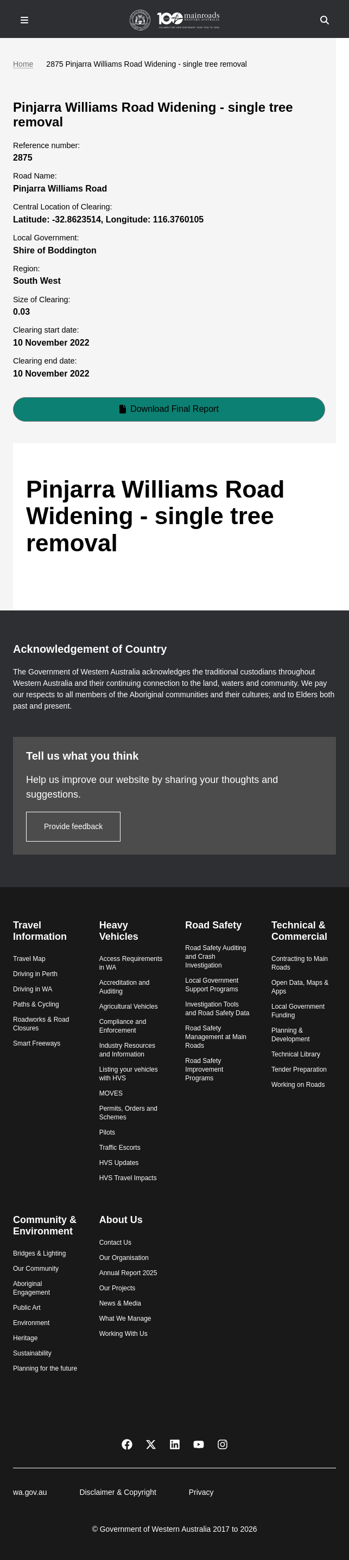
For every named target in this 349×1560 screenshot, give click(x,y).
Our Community (36, 1268)
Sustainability (32, 1353)
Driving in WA (32, 989)
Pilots (107, 1132)
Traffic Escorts (120, 1147)
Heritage (25, 1338)
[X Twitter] (150, 1443)
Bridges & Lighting (39, 1253)
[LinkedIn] (174, 1443)
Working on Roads (298, 1084)
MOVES (111, 1093)
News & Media (120, 1303)
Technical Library (295, 1054)
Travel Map (29, 959)
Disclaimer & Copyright (117, 1492)
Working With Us (123, 1334)
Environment (31, 1323)
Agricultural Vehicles (128, 1006)
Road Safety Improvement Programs (204, 1069)
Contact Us (115, 1242)
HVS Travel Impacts (128, 1178)
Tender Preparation (299, 1069)
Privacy (201, 1492)
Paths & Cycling (36, 1004)
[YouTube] (198, 1443)
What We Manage (125, 1318)
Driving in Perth (35, 974)
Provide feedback (73, 826)
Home (23, 64)
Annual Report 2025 (128, 1273)
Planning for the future (45, 1368)
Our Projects (117, 1288)
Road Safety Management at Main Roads (215, 1036)
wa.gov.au (30, 1492)
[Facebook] (127, 1443)
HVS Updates (119, 1163)
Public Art (27, 1307)
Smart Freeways (36, 1043)
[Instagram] (222, 1443)
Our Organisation (124, 1258)
